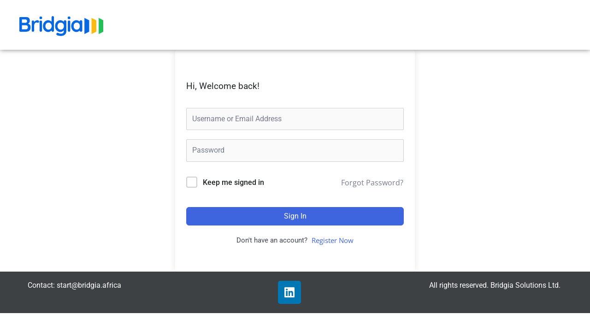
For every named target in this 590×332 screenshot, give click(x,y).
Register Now (333, 240)
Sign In (295, 216)
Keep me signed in (233, 182)
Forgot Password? (372, 183)
